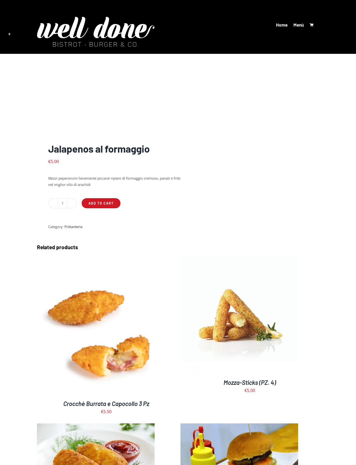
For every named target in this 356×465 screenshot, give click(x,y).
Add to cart (101, 203)
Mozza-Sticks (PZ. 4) (250, 382)
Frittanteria (73, 226)
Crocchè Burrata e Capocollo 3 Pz (106, 403)
